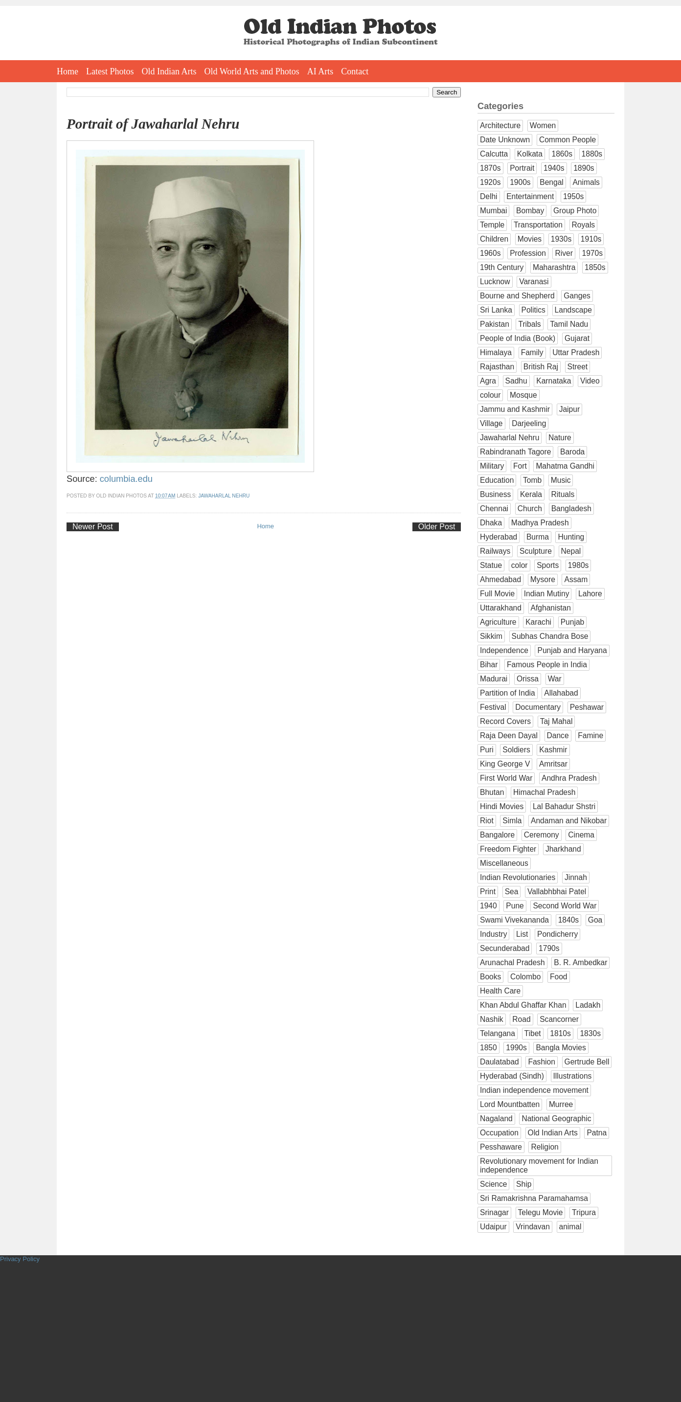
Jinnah (576, 877)
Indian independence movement (534, 1090)
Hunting (571, 537)
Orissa (528, 679)
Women (543, 125)
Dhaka (491, 523)
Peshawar (587, 707)
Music (561, 480)
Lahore (590, 593)
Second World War (564, 906)
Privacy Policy (20, 1259)
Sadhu (516, 381)
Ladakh (587, 1005)
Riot (487, 820)
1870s (490, 168)
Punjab (573, 622)
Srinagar (494, 1212)
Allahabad (561, 693)
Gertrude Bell (587, 1062)
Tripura (584, 1212)
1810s (560, 1033)
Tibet (532, 1033)
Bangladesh (571, 508)
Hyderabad (498, 537)
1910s (591, 239)
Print (488, 891)
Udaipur (493, 1226)
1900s (520, 182)
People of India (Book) (517, 338)
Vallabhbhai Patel (556, 891)
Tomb (532, 480)
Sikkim (491, 636)
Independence (504, 650)
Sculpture (536, 551)
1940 (488, 906)
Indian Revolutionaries (517, 877)
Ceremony (541, 835)
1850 (488, 1047)
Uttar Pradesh (575, 352)
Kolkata (530, 154)
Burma (537, 537)
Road (521, 1019)
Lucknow (495, 281)
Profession (528, 253)
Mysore (542, 579)
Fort (520, 466)
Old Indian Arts (169, 71)
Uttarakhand (501, 608)
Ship (523, 1184)
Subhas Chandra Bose (550, 636)
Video (590, 381)
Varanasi (533, 281)
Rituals (563, 494)
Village (491, 423)
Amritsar (553, 764)
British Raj (540, 366)
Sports (548, 565)
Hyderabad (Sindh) (512, 1076)
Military (492, 466)
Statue (491, 565)
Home (67, 71)
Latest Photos (110, 71)
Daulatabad (499, 1062)
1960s (490, 253)
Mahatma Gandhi (565, 466)
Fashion (541, 1062)
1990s (516, 1047)
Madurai (493, 679)
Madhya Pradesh (540, 523)
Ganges (577, 296)
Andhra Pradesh (569, 778)
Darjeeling (529, 423)
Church (530, 508)
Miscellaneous (504, 863)
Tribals (529, 324)
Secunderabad (504, 948)
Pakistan (494, 324)
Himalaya (496, 352)
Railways (495, 551)
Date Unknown (505, 140)
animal (570, 1226)
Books (490, 976)
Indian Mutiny (546, 593)
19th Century (501, 267)
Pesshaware (501, 1147)
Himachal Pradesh (544, 792)
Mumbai (493, 210)
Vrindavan (533, 1226)
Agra (488, 381)
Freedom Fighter (508, 849)
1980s (578, 565)
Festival (493, 707)
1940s (554, 168)
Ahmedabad (500, 579)
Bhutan (492, 792)
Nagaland (496, 1118)
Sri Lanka (496, 310)
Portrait (522, 168)
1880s (592, 154)
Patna (597, 1133)
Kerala (531, 494)
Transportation (538, 225)
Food (559, 976)
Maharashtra (554, 267)
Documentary (538, 707)
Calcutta (494, 154)
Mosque (523, 395)
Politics (533, 310)
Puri (487, 750)
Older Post (436, 526)
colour (490, 395)
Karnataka (553, 381)
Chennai (494, 508)
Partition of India (507, 693)
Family (532, 352)
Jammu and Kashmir (515, 409)
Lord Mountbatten (510, 1104)
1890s (583, 168)
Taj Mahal (556, 721)
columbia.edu (126, 479)
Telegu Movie (540, 1212)
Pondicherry (557, 934)
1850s (595, 267)
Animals (585, 182)
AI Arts (320, 71)
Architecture (500, 125)
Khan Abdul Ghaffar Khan (523, 1005)
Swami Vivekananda (514, 920)
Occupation (499, 1133)
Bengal (552, 182)
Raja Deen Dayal (509, 735)
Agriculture (498, 622)
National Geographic (556, 1118)
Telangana (497, 1033)
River (563, 253)
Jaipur (569, 409)
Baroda (572, 452)
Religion (544, 1147)
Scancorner (559, 1019)
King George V (505, 764)
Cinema (581, 835)
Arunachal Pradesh (512, 962)
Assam (576, 579)
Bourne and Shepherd (517, 296)
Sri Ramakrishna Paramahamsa (534, 1198)
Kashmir (553, 750)
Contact (354, 71)
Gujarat (577, 338)
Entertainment (530, 196)
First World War (506, 778)
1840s (568, 920)
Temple (492, 225)
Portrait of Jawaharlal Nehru (153, 124)
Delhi (489, 196)
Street (578, 366)
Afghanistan (551, 608)
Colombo (525, 976)
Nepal (571, 551)
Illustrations (572, 1076)
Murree (561, 1104)
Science (493, 1184)
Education (497, 480)
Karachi (538, 622)
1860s (561, 154)
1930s (561, 239)
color (519, 565)
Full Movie (497, 593)
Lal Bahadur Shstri (564, 806)
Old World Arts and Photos (251, 71)
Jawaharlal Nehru (224, 495)
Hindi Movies (501, 806)
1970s (592, 253)
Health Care (500, 991)
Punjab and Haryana (572, 650)
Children (494, 239)
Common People (567, 140)
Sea (512, 891)
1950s (573, 196)
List (522, 934)
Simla (512, 820)
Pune (514, 906)
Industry (493, 934)
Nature (559, 437)
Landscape (573, 310)
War (555, 679)
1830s (590, 1033)
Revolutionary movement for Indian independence (539, 1165)
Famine (590, 735)
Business (495, 494)
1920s (490, 182)
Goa (595, 920)
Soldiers (516, 750)
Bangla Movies (561, 1047)
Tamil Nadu (569, 324)
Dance (558, 735)
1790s (549, 948)
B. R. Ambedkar (580, 962)
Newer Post (92, 526)
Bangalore (497, 835)
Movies (530, 239)
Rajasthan (497, 366)
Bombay (530, 210)
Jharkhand (563, 849)
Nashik (491, 1019)
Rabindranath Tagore (515, 452)
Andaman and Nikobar (569, 820)
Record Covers (505, 721)
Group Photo (574, 210)
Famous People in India (547, 664)
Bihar (489, 664)
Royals (583, 225)
